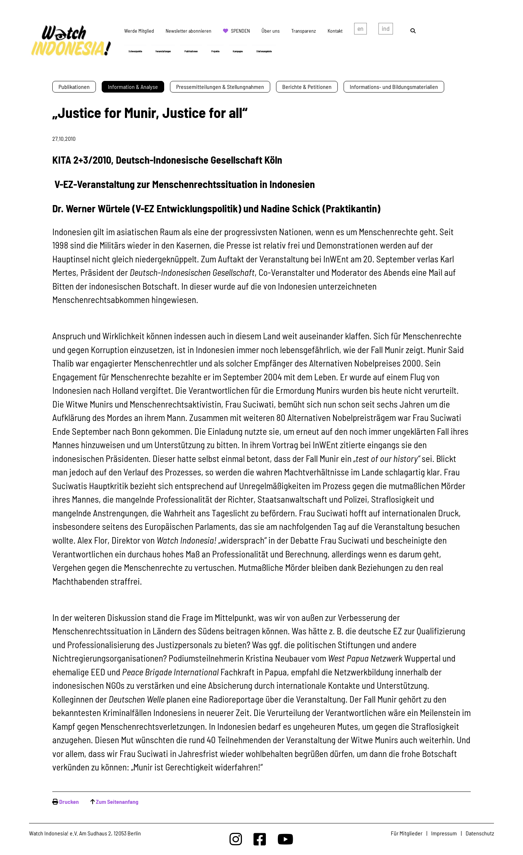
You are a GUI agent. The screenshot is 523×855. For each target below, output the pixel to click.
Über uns (271, 31)
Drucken (69, 801)
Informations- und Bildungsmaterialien (394, 86)
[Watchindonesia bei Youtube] (285, 838)
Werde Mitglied (139, 31)
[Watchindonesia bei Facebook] (260, 838)
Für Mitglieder (406, 833)
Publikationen (74, 86)
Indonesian (385, 30)
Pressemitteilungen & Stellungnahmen (220, 86)
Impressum (444, 833)
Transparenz (303, 31)
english (360, 30)
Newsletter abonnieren (188, 31)
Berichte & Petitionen (307, 86)
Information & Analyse (133, 86)
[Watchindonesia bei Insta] (236, 838)
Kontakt (335, 31)
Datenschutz (480, 833)
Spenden (240, 31)
